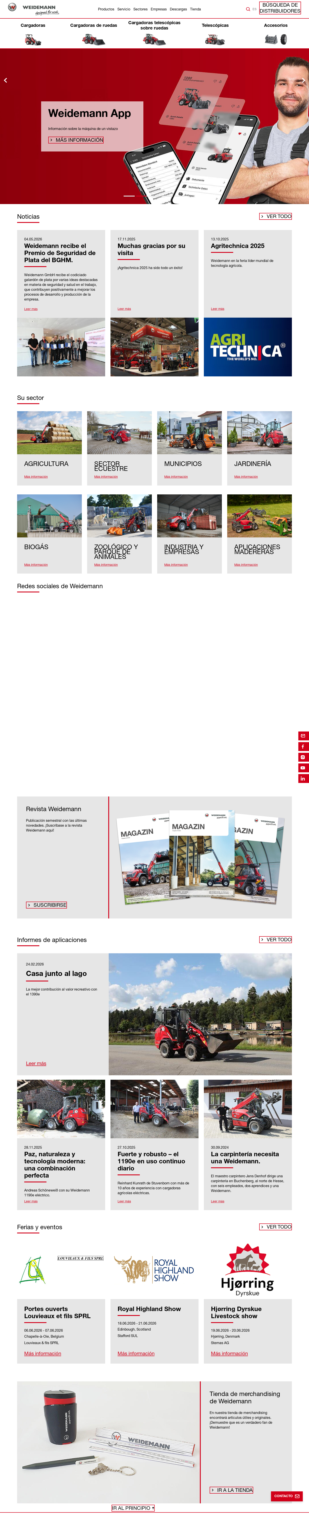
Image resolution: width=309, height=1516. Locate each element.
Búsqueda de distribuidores (284, 9)
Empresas (159, 9)
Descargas (178, 9)
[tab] (129, 196)
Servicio (123, 9)
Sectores (140, 9)
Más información (74, 140)
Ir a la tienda (232, 1477)
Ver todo (280, 217)
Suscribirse (47, 894)
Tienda (195, 9)
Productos (106, 9)
